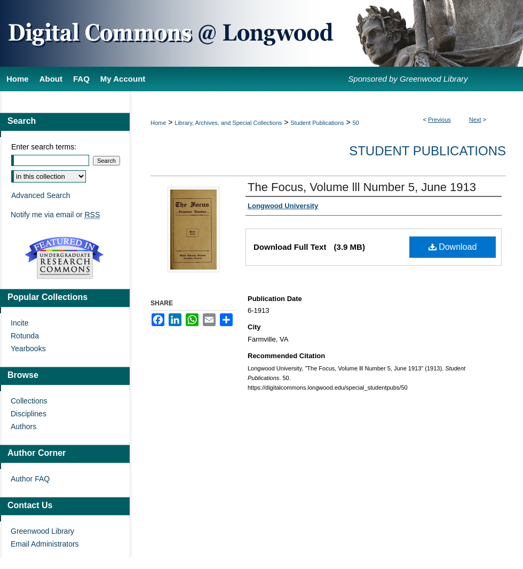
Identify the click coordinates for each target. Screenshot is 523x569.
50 (356, 123)
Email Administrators (45, 544)
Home (158, 123)
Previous (439, 119)
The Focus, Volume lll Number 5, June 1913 (362, 187)
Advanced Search (40, 195)
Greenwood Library (42, 531)
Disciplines (28, 413)
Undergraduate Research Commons (64, 257)
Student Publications (317, 123)
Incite (19, 323)
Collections (29, 401)
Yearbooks (28, 348)
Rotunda (25, 335)
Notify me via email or (55, 214)
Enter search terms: (43, 147)
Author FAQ (30, 479)
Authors (23, 426)
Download (453, 246)
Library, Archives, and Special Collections (228, 123)
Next (475, 119)
